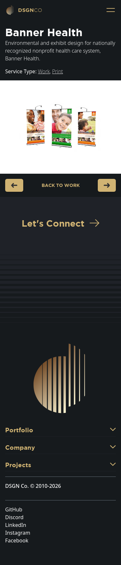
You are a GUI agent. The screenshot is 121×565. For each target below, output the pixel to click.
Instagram (17, 532)
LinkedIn (15, 525)
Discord (14, 517)
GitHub (13, 509)
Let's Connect (60, 223)
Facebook (16, 540)
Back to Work (61, 185)
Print (57, 71)
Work (44, 71)
